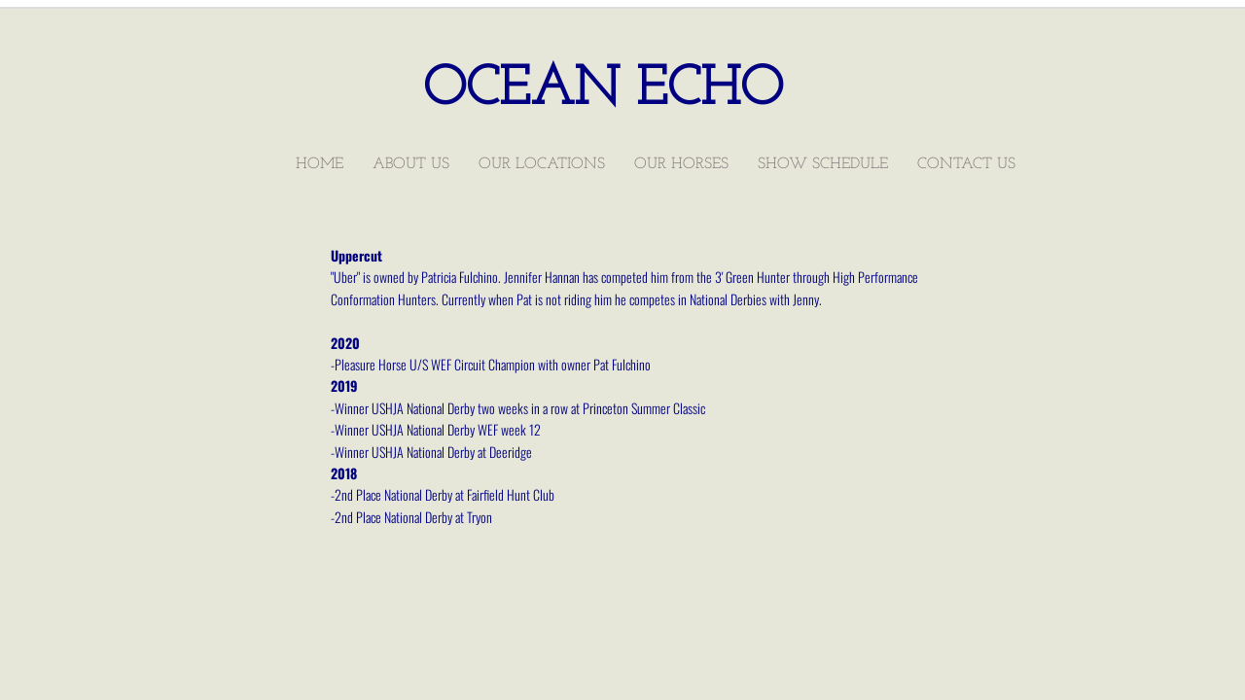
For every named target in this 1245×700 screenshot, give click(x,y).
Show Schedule (823, 164)
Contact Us (966, 164)
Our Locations (542, 164)
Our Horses (681, 164)
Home (319, 164)
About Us (411, 164)
